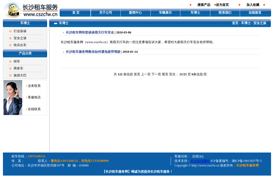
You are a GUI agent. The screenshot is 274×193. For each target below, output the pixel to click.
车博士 (195, 12)
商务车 (18, 68)
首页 (235, 23)
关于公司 (105, 12)
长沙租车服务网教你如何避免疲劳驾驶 (93, 52)
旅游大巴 (20, 75)
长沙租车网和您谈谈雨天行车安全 (90, 32)
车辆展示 (165, 12)
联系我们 (225, 12)
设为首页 (222, 5)
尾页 (165, 74)
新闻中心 (135, 12)
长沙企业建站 (200, 161)
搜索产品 (203, 5)
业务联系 (34, 86)
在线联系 (34, 109)
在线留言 (255, 12)
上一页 (146, 74)
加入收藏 (252, 5)
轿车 (17, 61)
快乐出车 (20, 45)
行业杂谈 (20, 31)
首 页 (75, 12)
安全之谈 (20, 38)
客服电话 (34, 97)
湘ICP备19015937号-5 (247, 161)
